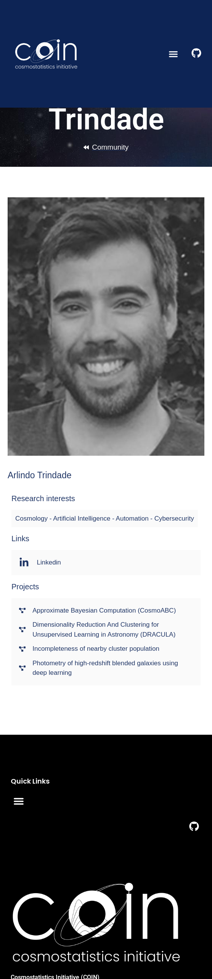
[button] (173, 54)
